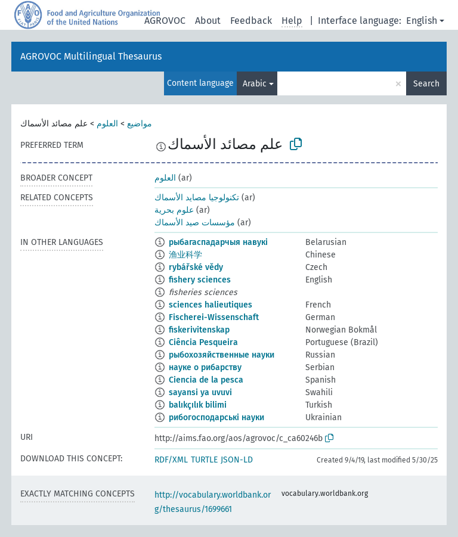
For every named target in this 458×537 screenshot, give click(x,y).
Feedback (251, 20)
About (208, 20)
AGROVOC (164, 20)
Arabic (255, 84)
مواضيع (139, 124)
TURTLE (204, 460)
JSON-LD (237, 460)
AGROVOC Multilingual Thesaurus (91, 56)
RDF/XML (171, 460)
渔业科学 (185, 255)
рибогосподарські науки (216, 417)
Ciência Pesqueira (203, 342)
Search (426, 84)
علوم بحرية (174, 210)
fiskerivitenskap (199, 330)
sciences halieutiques (210, 305)
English (421, 20)
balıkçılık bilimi (198, 405)
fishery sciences (200, 280)
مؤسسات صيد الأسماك (194, 223)
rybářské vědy (196, 267)
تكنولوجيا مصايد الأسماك (196, 198)
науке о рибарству (205, 367)
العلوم (107, 124)
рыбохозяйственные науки (221, 355)
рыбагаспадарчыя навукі (218, 242)
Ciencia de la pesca (206, 380)
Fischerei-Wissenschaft (214, 317)
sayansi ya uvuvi (200, 392)
